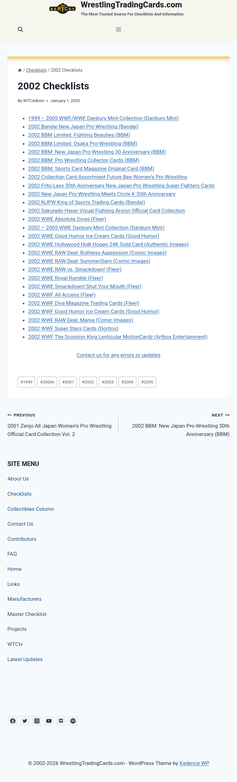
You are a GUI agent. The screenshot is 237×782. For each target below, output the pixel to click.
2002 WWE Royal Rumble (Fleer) (65, 278)
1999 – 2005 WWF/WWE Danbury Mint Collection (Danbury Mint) (103, 118)
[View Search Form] (20, 29)
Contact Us (20, 524)
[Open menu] (118, 29)
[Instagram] (36, 721)
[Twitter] (24, 721)
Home (14, 569)
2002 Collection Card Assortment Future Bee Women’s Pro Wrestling (107, 177)
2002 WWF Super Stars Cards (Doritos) (73, 328)
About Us (18, 479)
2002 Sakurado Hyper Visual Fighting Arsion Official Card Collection (106, 210)
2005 (147, 381)
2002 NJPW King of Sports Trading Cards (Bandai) (86, 202)
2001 (68, 381)
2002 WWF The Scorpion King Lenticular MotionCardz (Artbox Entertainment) (118, 337)
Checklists (19, 494)
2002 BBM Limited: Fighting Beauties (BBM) (79, 135)
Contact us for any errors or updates (118, 355)
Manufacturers (24, 599)
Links (13, 584)
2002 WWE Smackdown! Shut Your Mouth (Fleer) (85, 286)
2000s (47, 381)
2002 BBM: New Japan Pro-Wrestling (71, 152)
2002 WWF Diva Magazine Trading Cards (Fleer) (83, 303)
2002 (88, 381)
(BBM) (158, 152)
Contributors (21, 539)
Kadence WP (194, 763)
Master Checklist (27, 614)
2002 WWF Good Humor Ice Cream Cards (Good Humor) (93, 311)
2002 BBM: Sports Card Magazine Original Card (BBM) (91, 168)
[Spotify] (73, 721)
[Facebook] (12, 721)
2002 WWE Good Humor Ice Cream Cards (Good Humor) (93, 236)
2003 (108, 381)
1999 (26, 381)
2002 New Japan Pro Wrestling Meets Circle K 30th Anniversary (102, 194)
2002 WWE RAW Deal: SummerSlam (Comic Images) (89, 261)
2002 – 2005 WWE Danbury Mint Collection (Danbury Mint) (96, 227)
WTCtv (15, 644)
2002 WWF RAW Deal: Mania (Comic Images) (80, 320)
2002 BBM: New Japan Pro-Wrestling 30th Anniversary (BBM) (177, 424)
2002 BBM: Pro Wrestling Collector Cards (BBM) (83, 160)
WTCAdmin (33, 100)
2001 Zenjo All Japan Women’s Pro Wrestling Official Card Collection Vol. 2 (60, 424)
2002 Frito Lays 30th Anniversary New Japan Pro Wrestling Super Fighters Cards (121, 185)
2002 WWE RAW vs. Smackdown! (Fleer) (75, 269)
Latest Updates (25, 659)
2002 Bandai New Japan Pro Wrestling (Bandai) (83, 126)
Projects (17, 629)
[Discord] (61, 721)
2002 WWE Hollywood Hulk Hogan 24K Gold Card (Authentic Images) (108, 244)
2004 (128, 381)
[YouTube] (49, 721)
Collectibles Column (30, 509)
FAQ (12, 554)
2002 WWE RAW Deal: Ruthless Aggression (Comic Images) (97, 253)
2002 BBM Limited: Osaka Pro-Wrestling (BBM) (82, 143)
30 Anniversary (132, 152)
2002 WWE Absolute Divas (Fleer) (67, 219)
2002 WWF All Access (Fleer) (62, 295)
